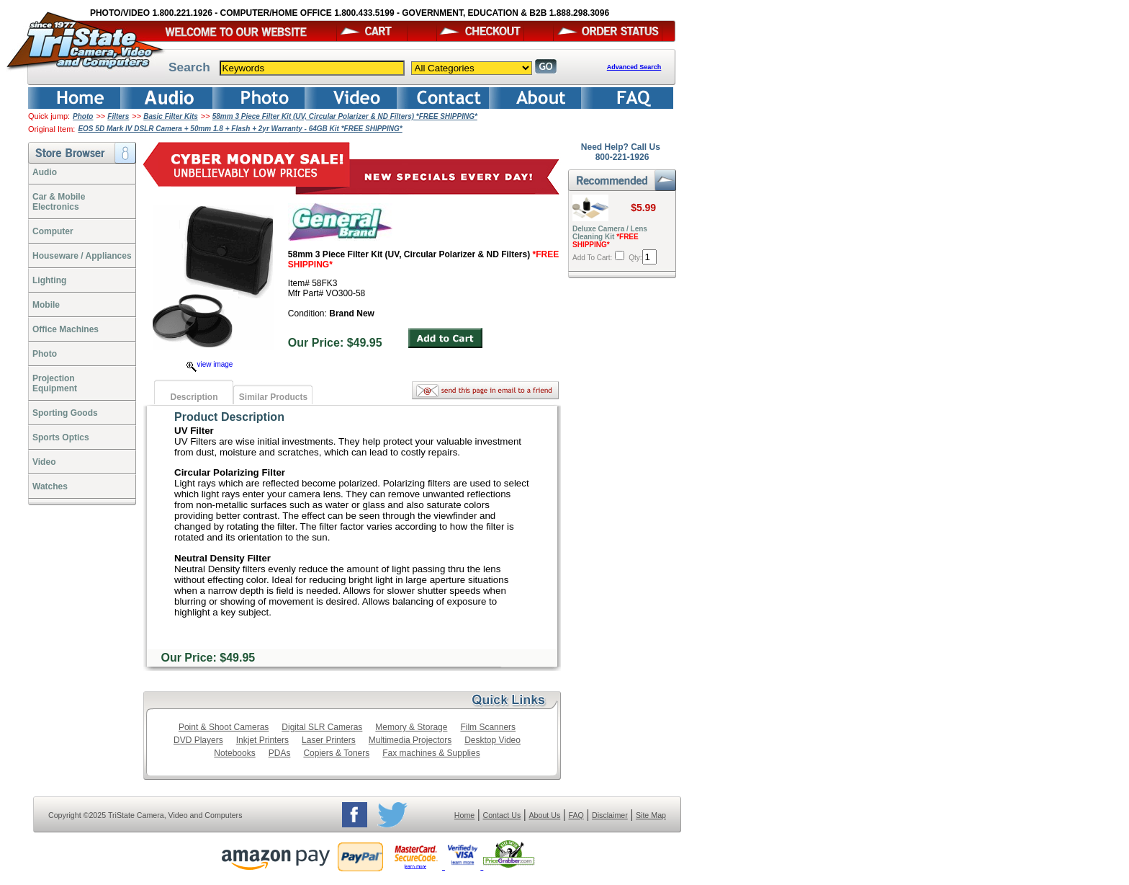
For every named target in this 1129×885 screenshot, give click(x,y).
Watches (50, 486)
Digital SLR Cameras (322, 727)
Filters (118, 116)
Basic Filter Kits (170, 116)
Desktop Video (492, 740)
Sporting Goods (65, 413)
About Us (544, 815)
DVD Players (198, 740)
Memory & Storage (411, 727)
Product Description (229, 417)
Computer (52, 231)
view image (209, 364)
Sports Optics (60, 437)
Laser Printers (329, 740)
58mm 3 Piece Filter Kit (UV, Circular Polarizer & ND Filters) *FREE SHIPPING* (344, 116)
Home (464, 815)
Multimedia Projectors (410, 740)
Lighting (49, 280)
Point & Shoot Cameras (224, 727)
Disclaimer (610, 815)
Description (193, 397)
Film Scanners (488, 727)
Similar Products (273, 397)
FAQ (575, 815)
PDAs (280, 753)
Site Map (651, 815)
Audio (44, 172)
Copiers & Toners (336, 753)
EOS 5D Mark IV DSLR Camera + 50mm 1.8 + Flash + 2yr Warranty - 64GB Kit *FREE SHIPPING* (240, 129)
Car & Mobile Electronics (58, 202)
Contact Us (502, 815)
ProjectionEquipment (54, 383)
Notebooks (234, 753)
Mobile (46, 305)
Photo (83, 116)
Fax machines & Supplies (431, 753)
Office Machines (65, 329)
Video (43, 462)
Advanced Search (634, 67)
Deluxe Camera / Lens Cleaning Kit (609, 237)
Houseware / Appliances (82, 256)
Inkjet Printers (262, 740)
